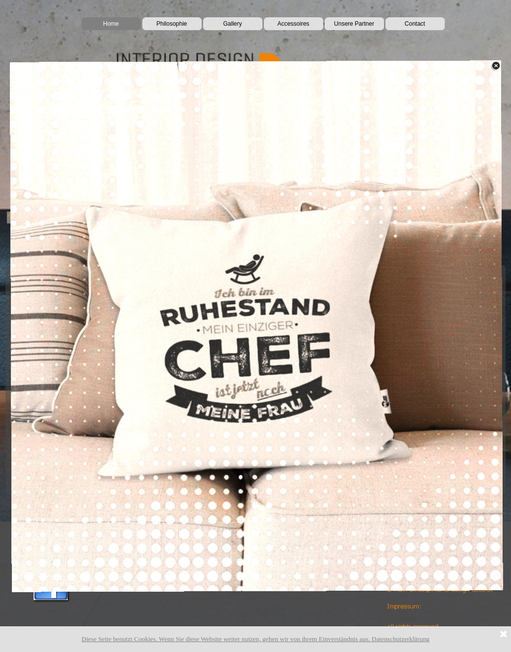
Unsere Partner (354, 23)
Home (111, 23)
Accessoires (293, 23)
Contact (415, 23)
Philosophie (171, 23)
